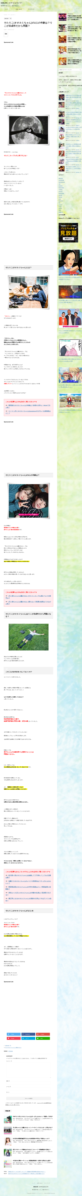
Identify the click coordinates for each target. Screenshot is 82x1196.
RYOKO (11, 1051)
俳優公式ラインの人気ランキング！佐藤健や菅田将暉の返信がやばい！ (27, 1171)
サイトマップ (31, 9)
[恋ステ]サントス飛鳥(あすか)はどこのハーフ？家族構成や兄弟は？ (32, 1149)
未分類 (60, 208)
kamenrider (61, 193)
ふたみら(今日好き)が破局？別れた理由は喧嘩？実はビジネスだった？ (74, 114)
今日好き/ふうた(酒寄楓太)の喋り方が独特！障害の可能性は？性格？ (73, 145)
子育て (60, 206)
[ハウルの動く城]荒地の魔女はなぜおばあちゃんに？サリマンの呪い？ (74, 104)
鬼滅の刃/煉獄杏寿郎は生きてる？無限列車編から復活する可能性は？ (75, 61)
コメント (9, 1061)
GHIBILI (77, 108)
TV (10, 1045)
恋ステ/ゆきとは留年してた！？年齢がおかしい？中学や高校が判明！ (73, 168)
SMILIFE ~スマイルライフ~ (12, 3)
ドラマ (60, 204)
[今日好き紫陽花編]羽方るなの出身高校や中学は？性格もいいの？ (31, 1138)
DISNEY (61, 185)
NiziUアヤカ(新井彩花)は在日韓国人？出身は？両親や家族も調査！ (73, 153)
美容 (60, 210)
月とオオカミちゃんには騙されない (13, 1047)
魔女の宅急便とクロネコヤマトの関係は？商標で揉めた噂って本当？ (73, 136)
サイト (8, 1092)
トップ (6, 9)
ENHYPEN (61, 187)
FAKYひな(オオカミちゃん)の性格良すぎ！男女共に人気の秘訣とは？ (26, 1173)
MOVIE (77, 100)
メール (8, 1086)
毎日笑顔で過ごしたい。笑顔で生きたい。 (41, 1189)
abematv (7, 1045)
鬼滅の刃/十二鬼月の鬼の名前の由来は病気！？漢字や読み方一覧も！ (75, 28)
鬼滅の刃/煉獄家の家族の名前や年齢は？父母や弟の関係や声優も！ (75, 39)
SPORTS (61, 200)
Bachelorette (62, 182)
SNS (60, 199)
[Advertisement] (28, 54)
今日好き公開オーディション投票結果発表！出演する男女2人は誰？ (32, 1160)
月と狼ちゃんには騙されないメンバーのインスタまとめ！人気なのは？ (33, 1127)
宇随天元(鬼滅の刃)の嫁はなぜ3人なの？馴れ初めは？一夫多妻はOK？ (75, 17)
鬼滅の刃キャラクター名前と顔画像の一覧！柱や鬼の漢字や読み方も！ (73, 97)
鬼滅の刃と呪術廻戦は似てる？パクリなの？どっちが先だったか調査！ (73, 121)
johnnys (60, 191)
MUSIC (77, 157)
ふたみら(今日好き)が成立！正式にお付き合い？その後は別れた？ (74, 129)
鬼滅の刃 (77, 125)
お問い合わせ (19, 9)
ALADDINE (61, 180)
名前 (8, 1081)
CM (59, 184)
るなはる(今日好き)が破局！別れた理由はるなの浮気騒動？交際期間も (74, 160)
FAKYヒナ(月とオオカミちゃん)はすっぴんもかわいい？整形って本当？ (33, 1116)
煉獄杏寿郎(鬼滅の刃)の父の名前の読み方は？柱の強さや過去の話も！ (74, 50)
